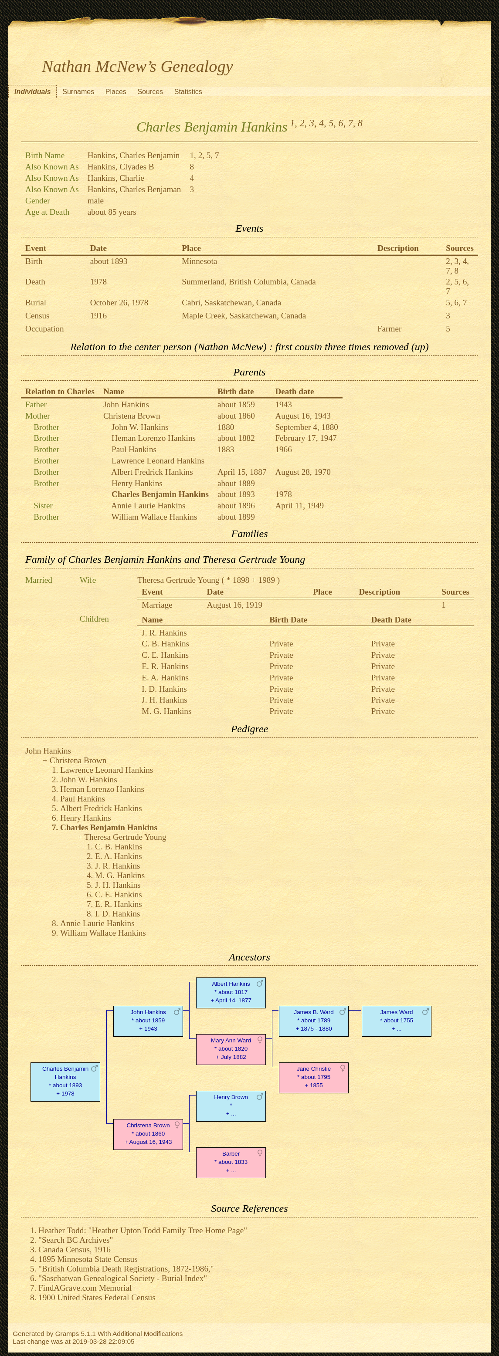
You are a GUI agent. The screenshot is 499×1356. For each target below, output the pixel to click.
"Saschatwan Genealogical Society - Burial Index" (122, 1278)
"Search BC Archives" (75, 1239)
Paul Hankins (134, 449)
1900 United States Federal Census (97, 1297)
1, (293, 123)
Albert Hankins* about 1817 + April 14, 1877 (230, 992)
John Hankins (126, 404)
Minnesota (199, 261)
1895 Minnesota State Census (88, 1259)
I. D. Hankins (164, 688)
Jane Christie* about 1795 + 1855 (314, 1077)
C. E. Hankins (165, 654)
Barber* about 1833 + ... (231, 1161)
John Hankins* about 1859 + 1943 (148, 1020)
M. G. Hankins (166, 711)
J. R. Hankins (164, 632)
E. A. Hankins (165, 677)
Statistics (188, 91)
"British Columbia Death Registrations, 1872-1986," (126, 1268)
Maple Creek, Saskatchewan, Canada (244, 315)
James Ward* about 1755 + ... (396, 1020)
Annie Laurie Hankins (148, 505)
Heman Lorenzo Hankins (154, 438)
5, (332, 123)
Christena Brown (131, 415)
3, (313, 123)
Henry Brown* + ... (231, 1105)
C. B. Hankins (165, 643)
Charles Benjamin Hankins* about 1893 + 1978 (65, 1080)
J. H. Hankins (164, 699)
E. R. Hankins (165, 666)
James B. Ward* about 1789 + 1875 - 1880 (313, 1020)
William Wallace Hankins (154, 516)
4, (322, 123)
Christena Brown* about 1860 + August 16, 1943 (148, 1133)
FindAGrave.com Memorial (85, 1287)
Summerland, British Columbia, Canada (249, 281)
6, (342, 123)
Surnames (78, 91)
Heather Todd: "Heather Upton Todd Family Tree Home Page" (142, 1230)
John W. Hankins (140, 427)
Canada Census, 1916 (74, 1249)
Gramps (67, 1333)
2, (303, 123)
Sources (150, 91)
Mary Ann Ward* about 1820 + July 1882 (231, 1048)
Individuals (32, 91)
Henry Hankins (137, 483)
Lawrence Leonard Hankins (158, 460)
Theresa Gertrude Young (178, 580)
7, (352, 123)
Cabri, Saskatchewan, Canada (231, 302)
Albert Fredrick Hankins (152, 472)
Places (115, 91)
